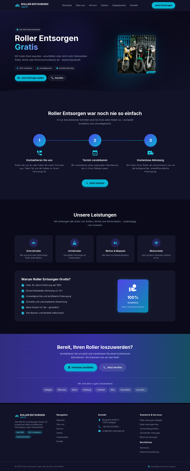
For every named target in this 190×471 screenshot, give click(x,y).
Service (93, 5)
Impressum (144, 448)
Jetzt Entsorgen (163, 5)
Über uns (80, 5)
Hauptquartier (119, 5)
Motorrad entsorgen (148, 437)
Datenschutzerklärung (149, 452)
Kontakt (134, 5)
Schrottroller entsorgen (150, 433)
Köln (113, 391)
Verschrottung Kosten (149, 428)
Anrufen (58, 78)
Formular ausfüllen (80, 368)
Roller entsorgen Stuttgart (151, 420)
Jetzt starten (95, 183)
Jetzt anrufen (113, 368)
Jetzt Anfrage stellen (31, 78)
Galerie (104, 5)
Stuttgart (48, 391)
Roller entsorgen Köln (149, 424)
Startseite (67, 5)
